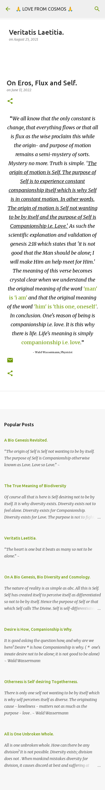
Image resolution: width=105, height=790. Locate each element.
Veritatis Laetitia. (20, 538)
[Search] (97, 9)
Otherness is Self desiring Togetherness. (41, 681)
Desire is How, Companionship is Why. (38, 629)
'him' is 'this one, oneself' (65, 306)
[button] (10, 101)
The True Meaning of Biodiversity (35, 486)
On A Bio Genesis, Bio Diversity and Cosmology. (47, 577)
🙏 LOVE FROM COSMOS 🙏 (44, 8)
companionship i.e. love (50, 342)
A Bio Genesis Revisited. (26, 440)
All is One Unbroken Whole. (29, 734)
